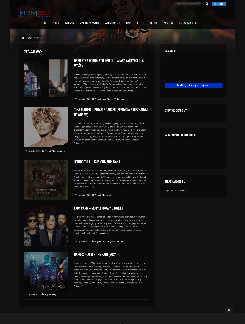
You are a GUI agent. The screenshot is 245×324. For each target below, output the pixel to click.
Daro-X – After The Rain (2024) (95, 254)
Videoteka (168, 23)
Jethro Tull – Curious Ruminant (97, 161)
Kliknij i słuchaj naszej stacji (193, 85)
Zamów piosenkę (112, 23)
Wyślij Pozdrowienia (89, 23)
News (128, 23)
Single (109, 99)
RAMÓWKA (69, 23)
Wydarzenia (119, 99)
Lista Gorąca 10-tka (188, 23)
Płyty (54, 151)
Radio (44, 23)
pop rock (61, 151)
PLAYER (56, 23)
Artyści (153, 23)
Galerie (140, 23)
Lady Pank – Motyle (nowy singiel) (98, 207)
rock (104, 99)
